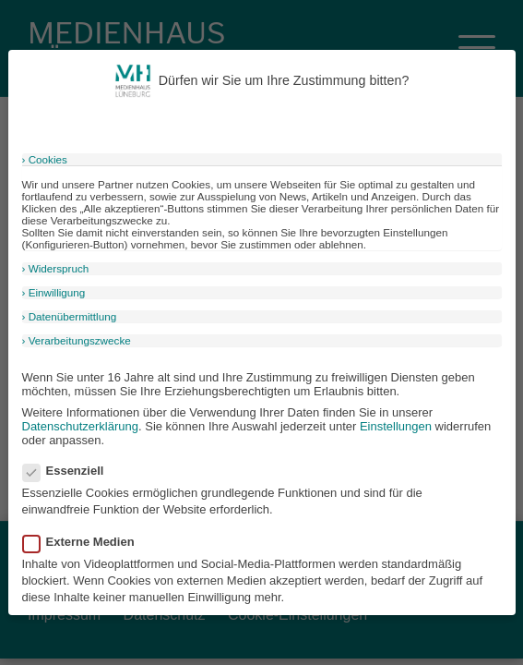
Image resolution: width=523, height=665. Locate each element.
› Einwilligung (54, 292)
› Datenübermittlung (69, 316)
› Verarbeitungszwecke (76, 340)
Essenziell (69, 471)
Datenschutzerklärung (80, 426)
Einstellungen (396, 426)
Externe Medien (84, 542)
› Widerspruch (55, 268)
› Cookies (44, 159)
